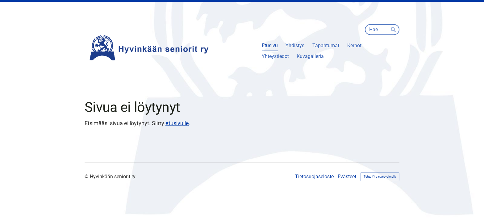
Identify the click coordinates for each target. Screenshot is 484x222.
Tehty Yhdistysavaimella (380, 176)
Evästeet (347, 176)
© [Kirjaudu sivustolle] (87, 176)
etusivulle (177, 123)
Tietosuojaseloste (314, 176)
